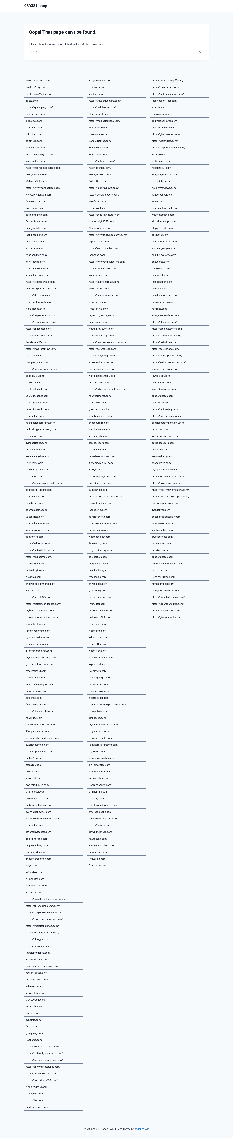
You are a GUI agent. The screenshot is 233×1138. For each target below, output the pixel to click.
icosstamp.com (97, 630)
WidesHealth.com (99, 147)
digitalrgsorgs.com (99, 677)
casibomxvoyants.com (101, 610)
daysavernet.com (98, 684)
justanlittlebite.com (99, 436)
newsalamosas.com (163, 301)
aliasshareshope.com (164, 221)
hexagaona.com (98, 838)
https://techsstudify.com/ (40, 550)
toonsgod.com (97, 254)
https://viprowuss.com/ (165, 140)
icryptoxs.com (34, 892)
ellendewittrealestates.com (104, 818)
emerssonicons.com (100, 811)
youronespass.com (36, 972)
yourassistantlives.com (102, 845)
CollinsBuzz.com (98, 181)
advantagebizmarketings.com (42, 738)
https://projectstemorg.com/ (168, 328)
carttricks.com (34, 140)
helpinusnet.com (98, 449)
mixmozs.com (160, 570)
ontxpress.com (34, 355)
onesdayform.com (99, 422)
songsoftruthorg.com (37, 644)
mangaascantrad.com (38, 174)
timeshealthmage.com (101, 335)
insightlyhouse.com (100, 80)
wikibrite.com (33, 134)
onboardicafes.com (163, 556)
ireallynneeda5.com (37, 838)
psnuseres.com (160, 261)
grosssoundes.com (36, 999)
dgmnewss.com (35, 536)
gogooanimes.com (36, 254)
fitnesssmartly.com (99, 114)
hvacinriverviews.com (164, 187)
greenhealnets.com (99, 402)
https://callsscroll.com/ (102, 161)
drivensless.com (98, 583)
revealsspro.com (161, 114)
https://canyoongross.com (103, 355)
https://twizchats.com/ (101, 825)
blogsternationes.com (101, 731)
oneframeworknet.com (38, 946)
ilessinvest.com (34, 590)
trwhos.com (32, 771)
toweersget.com (161, 375)
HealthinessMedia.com (39, 93)
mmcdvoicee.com (99, 382)
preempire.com (34, 127)
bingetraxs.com (160, 449)
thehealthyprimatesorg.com (41, 429)
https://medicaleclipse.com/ (105, 120)
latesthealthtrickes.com (102, 362)
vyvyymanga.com (35, 208)
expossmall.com (98, 664)
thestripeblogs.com (99, 483)
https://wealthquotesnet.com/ (42, 932)
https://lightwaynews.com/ (104, 187)
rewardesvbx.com (36, 852)
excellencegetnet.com (38, 456)
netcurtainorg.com (36, 670)
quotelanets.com (98, 489)
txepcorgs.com (97, 798)
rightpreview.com (35, 114)
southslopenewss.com (164, 120)
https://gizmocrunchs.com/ (167, 617)
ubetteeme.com (34, 462)
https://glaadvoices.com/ (166, 134)
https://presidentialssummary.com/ (45, 898)
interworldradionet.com (39, 650)
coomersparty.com (36, 509)
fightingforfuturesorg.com (103, 744)
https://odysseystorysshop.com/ (107, 389)
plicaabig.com (33, 576)
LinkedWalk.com (98, 208)
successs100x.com (36, 885)
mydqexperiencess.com (165, 469)
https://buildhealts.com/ (102, 107)
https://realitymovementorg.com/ (170, 489)
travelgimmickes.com (38, 952)
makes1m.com (34, 758)
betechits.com (34, 697)
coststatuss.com (98, 556)
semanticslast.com (36, 624)
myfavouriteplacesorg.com (41, 657)
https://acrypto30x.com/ (39, 597)
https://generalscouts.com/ (104, 194)
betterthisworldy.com (37, 268)
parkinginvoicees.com (164, 254)
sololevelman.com (36, 248)
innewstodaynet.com (37, 959)
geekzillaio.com (160, 288)
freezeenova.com (98, 308)
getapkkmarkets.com (163, 127)
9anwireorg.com (98, 543)
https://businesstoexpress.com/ (44, 167)
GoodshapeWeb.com (37, 342)
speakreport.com (35, 147)
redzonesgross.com (37, 979)
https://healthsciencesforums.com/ (109, 342)
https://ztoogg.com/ (37, 939)
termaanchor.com (99, 778)
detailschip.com (98, 576)
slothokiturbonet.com (101, 657)
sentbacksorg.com (99, 442)
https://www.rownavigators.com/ (107, 261)
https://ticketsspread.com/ (41, 281)
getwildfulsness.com (100, 831)
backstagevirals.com (100, 738)
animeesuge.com (35, 261)
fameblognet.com (36, 449)
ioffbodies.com (34, 872)
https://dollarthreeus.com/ (166, 342)
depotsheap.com (35, 496)
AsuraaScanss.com (36, 221)
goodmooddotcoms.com (40, 664)
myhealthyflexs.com (37, 570)
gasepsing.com (34, 1033)
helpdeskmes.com (162, 550)
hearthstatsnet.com (100, 395)
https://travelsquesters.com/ (105, 100)
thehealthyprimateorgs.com (41, 288)
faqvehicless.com (161, 181)
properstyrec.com (98, 711)
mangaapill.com (98, 322)
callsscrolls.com (35, 436)
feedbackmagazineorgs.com (42, 966)
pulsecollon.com (35, 382)
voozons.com (159, 308)
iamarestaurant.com (100, 771)
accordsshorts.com (100, 516)
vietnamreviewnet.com (101, 328)
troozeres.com (34, 1039)
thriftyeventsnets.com (38, 630)
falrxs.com (32, 1026)
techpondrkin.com (162, 281)
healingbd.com (34, 717)
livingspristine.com (36, 442)
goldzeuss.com (97, 624)
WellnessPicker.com (37, 181)
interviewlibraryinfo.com (165, 436)
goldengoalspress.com (38, 402)
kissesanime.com (98, 134)
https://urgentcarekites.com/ (168, 603)
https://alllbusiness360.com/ (168, 476)
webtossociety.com (99, 536)
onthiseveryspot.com (37, 677)
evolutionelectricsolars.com (167, 563)
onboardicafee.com (163, 395)
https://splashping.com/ (39, 107)
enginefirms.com (98, 791)
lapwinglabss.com (36, 992)
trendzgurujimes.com (163, 576)
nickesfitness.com (36, 563)
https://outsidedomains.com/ (168, 597)
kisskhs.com (96, 93)
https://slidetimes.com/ (39, 328)
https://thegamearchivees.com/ (43, 912)
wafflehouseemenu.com (102, 375)
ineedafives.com (161, 509)
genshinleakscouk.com (165, 295)
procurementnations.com (103, 523)
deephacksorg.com (99, 570)
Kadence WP (141, 1128)
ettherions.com (34, 476)
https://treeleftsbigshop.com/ (42, 925)
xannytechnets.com (37, 362)
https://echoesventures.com (104, 214)
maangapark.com (35, 241)
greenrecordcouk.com (101, 409)
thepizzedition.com (36, 234)
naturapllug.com (35, 416)
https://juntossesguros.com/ (168, 93)
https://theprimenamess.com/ (169, 147)
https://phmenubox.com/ (103, 268)
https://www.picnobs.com (103, 248)
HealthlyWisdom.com (38, 80)
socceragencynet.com (164, 248)
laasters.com (159, 201)
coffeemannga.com (37, 214)
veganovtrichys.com (163, 456)
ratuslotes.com (160, 429)
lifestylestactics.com (37, 731)
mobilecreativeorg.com (39, 805)
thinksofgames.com (37, 691)
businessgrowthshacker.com (168, 422)
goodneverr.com (35, 375)
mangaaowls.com (36, 228)
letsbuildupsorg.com (37, 275)
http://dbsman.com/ (100, 167)
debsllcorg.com (34, 503)
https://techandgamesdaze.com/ (44, 1053)
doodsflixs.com (34, 1100)
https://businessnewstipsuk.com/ (170, 496)
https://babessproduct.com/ (41, 369)
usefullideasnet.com (37, 395)
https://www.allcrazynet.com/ (42, 1046)
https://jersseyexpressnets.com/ (44, 483)
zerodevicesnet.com (100, 429)
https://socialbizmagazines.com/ (44, 1060)
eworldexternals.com (37, 744)
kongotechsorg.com (163, 194)
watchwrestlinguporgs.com (104, 805)
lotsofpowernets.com (38, 530)
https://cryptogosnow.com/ (167, 483)
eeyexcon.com (97, 751)
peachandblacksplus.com (166, 516)
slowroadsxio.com (99, 301)
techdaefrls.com (98, 509)
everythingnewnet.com (38, 811)
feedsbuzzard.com (36, 704)
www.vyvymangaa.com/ (39, 194)
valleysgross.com (35, 986)
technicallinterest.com (164, 100)
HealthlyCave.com (99, 288)
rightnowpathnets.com (38, 637)
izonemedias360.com (101, 462)
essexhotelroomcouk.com (40, 724)
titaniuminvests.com (37, 798)
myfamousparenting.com (40, 610)
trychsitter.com (97, 603)
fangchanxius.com (99, 563)
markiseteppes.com (37, 1106)
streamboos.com (161, 543)
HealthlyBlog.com (36, 87)
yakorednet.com (98, 637)
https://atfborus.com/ (38, 543)
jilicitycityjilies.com (162, 530)
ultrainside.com (97, 87)
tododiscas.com (98, 852)
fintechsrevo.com (98, 865)
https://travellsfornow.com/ (41, 348)
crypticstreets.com (162, 536)
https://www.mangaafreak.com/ (44, 187)
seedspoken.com (35, 161)
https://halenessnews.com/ (104, 295)
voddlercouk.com (161, 167)
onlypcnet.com (160, 234)
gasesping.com (34, 1093)
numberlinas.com (35, 825)
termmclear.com (35, 1006)
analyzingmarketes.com (165, 174)
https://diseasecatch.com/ (41, 711)
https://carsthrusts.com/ (165, 348)
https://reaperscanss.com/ (41, 322)
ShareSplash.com (98, 127)
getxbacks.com (97, 717)
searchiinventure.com (164, 389)
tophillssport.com (161, 161)
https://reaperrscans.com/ (40, 315)
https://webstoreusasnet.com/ (169, 362)
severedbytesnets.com (38, 831)
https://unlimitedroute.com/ (104, 281)
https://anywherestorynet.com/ (43, 1066)
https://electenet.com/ (164, 322)
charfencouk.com (35, 791)
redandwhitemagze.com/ (40, 154)
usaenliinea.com (35, 516)
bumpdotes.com (35, 878)
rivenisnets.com (98, 670)
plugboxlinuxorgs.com (101, 550)
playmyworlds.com (162, 228)
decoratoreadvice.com (101, 369)
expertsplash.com (99, 241)
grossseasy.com (98, 590)
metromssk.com (161, 402)
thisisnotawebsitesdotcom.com (106, 496)
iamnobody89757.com (101, 221)
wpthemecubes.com (163, 214)
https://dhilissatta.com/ (39, 556)
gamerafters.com (98, 644)
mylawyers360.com (100, 617)
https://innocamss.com (39, 335)
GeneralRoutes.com (100, 140)
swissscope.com (98, 275)
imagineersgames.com (38, 858)
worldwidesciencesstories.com (43, 818)
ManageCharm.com (100, 174)
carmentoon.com (161, 382)
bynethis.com (33, 1019)
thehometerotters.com (164, 241)
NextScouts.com (98, 201)
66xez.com (32, 100)
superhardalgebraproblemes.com (107, 704)
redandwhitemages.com (39, 684)
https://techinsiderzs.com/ (167, 335)
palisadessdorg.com (163, 442)
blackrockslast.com (37, 389)
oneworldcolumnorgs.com (40, 583)
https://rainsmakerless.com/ (42, 1073)
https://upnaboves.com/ (39, 751)
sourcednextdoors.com (39, 489)
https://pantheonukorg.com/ (168, 416)
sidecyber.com (34, 120)
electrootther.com (99, 697)
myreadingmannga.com (102, 315)
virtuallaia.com (160, 107)
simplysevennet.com (100, 416)
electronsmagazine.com (102, 476)
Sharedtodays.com (99, 228)
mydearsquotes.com (37, 784)
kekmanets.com (161, 268)
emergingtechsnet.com (165, 208)
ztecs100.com (34, 764)
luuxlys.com (95, 469)
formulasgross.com (100, 597)
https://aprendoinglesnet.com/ (43, 905)
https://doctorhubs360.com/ (42, 1080)
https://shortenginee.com (40, 295)
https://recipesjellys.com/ (166, 409)
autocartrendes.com (163, 523)
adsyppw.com (159, 154)
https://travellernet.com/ (165, 87)
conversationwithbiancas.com (42, 617)
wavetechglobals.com (101, 691)
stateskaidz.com (35, 778)
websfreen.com (97, 650)
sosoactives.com (161, 462)
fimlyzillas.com (97, 858)
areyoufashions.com (100, 503)
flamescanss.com (36, 201)
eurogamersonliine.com (102, 758)
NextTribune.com (35, 308)
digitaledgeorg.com (36, 1086)
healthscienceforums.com (40, 422)
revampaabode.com (100, 784)
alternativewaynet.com (38, 523)
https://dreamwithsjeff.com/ (168, 80)
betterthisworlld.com (37, 409)
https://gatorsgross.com (102, 348)
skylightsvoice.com (99, 764)
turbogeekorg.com (99, 530)
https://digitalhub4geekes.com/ (43, 603)
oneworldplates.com (37, 469)
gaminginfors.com (162, 275)
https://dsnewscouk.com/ (166, 610)
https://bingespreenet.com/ (167, 355)
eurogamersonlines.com (165, 315)
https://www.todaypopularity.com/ (108, 234)
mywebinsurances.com (102, 456)
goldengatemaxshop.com (40, 301)
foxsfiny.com (33, 1013)
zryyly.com (32, 865)
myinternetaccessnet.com (103, 724)
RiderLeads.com (98, 154)
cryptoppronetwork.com (165, 503)
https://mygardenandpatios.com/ (44, 919)
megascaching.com (37, 845)
